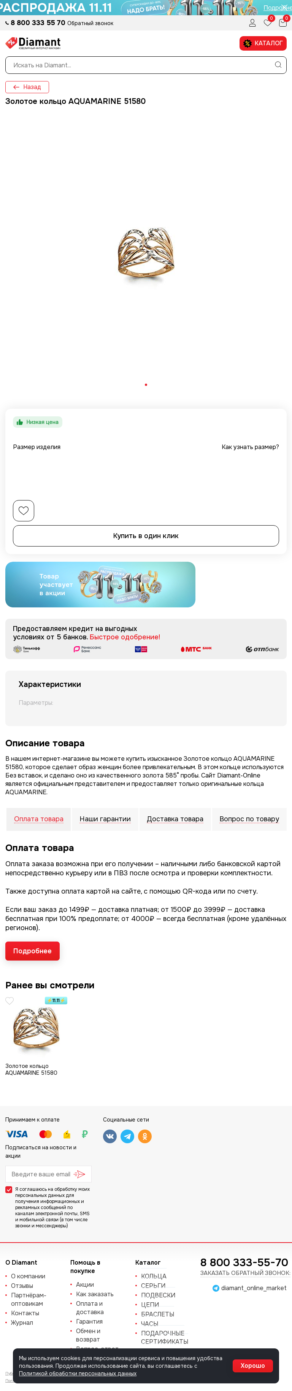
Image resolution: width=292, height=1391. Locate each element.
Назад (27, 87)
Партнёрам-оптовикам (28, 1299)
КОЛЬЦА (154, 1276)
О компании (28, 1276)
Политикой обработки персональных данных (77, 1373)
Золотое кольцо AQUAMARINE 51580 (31, 1069)
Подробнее (32, 951)
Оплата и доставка (90, 1308)
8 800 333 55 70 (39, 23)
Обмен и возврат (88, 1335)
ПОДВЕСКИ (158, 1295)
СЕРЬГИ (153, 1286)
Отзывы (22, 1286)
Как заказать (95, 1294)
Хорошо (253, 1366)
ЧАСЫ (149, 1324)
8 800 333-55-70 (244, 1263)
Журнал (22, 1323)
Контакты (25, 1313)
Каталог (263, 43)
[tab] (146, 385)
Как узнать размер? (250, 447)
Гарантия (89, 1322)
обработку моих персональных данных (52, 1192)
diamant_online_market (254, 1288)
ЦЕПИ (150, 1305)
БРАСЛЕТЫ (157, 1314)
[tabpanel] (146, 253)
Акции (85, 1285)
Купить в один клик (146, 536)
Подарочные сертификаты (164, 1337)
